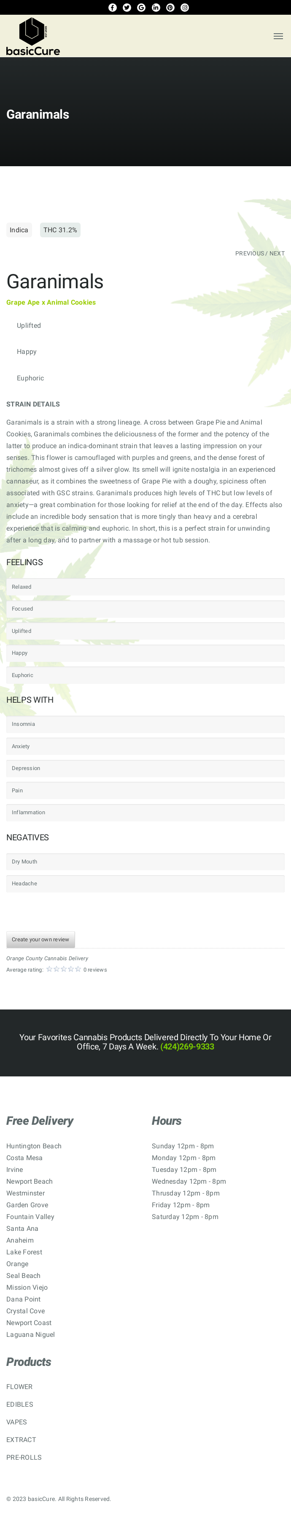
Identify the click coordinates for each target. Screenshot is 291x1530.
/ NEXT (275, 253)
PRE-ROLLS (24, 1457)
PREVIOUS (249, 253)
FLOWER (19, 1387)
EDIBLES (19, 1404)
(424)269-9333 (186, 1046)
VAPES (16, 1422)
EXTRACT (21, 1440)
